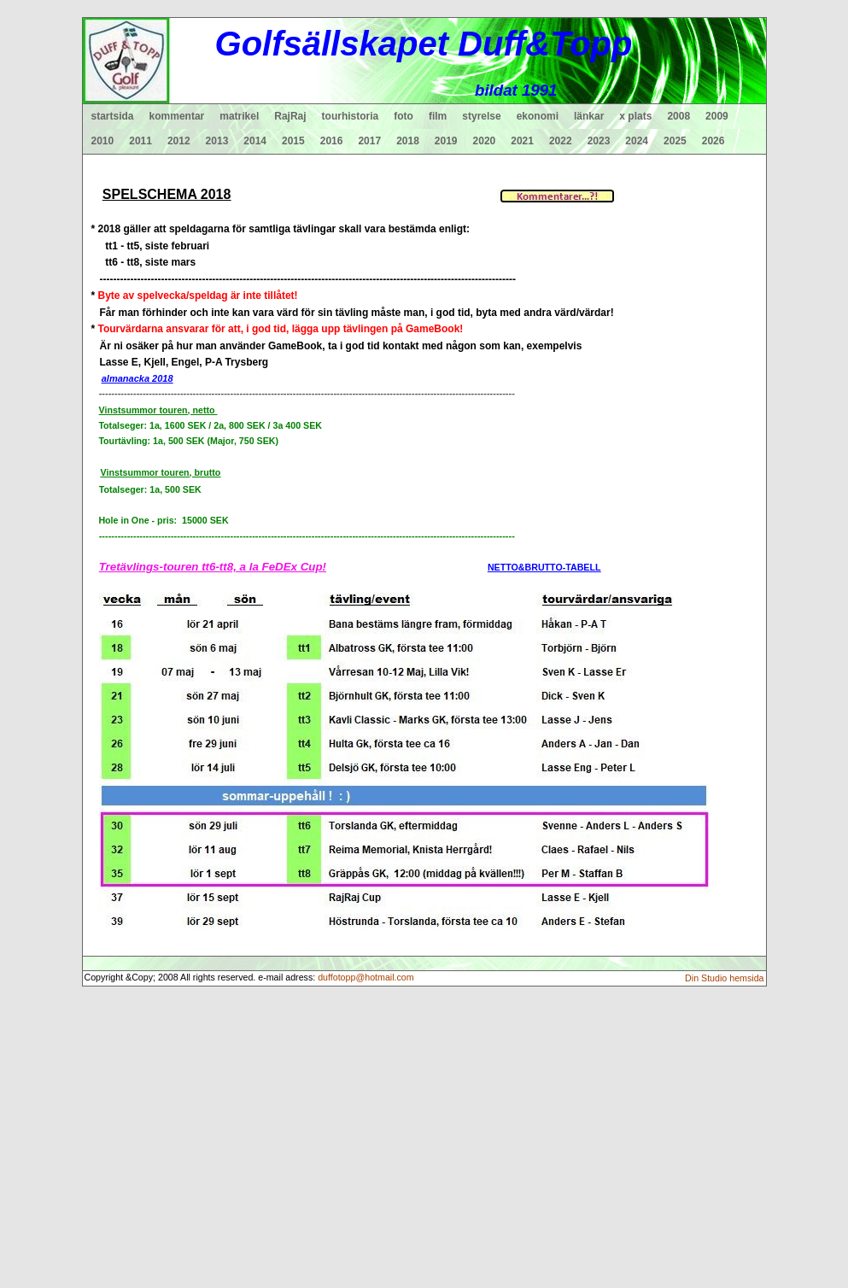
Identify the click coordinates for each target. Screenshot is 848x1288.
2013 (217, 141)
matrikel (239, 116)
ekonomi (538, 116)
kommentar (177, 116)
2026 (713, 141)
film (438, 116)
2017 (369, 141)
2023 (599, 141)
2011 (140, 141)
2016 (331, 141)
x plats (635, 116)
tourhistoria (350, 116)
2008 (678, 116)
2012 (178, 141)
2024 (636, 141)
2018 (407, 141)
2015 (293, 141)
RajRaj (290, 116)
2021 (522, 141)
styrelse (481, 116)
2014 (254, 141)
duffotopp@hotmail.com (366, 977)
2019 (446, 141)
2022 (560, 141)
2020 (484, 141)
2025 (675, 141)
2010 (102, 141)
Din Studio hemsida (724, 978)
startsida (112, 116)
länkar (589, 116)
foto (403, 116)
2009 (716, 116)
